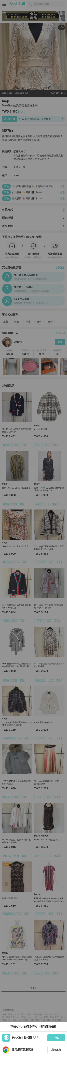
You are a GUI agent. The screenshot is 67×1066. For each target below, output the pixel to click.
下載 (56, 1037)
